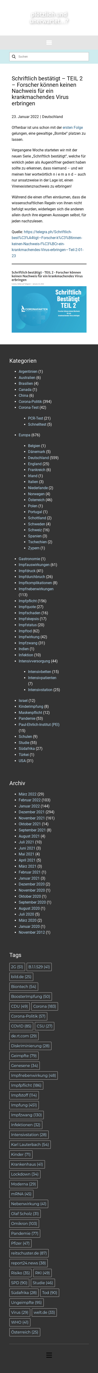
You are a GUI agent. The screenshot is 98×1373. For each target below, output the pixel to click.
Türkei (24, 754)
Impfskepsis (29, 619)
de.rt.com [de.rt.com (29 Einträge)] (24, 1036)
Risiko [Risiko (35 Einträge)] (20, 1273)
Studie (24, 742)
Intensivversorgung (34, 661)
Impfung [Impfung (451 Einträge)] (24, 1105)
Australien (27, 377)
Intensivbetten (39, 671)
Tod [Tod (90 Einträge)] (49, 1292)
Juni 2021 (27, 848)
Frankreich (36, 470)
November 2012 (32, 932)
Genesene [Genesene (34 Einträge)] (24, 1065)
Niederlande (38, 488)
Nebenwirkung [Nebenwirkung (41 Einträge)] (29, 1204)
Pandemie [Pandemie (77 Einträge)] (25, 1233)
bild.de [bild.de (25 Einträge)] (21, 977)
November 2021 (32, 818)
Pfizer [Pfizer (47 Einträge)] (20, 1243)
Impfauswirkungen (34, 565)
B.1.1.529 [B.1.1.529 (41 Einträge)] (39, 967)
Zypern (34, 548)
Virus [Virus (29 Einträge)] (20, 1312)
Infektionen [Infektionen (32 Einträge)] (25, 1125)
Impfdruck (27, 571)
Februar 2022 (30, 800)
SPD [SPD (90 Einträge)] (19, 1283)
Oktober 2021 (30, 824)
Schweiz (35, 530)
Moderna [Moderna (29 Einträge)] (23, 1184)
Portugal (35, 512)
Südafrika (27, 748)
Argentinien (28, 371)
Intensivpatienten (42, 678)
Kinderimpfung (31, 706)
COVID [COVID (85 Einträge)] (21, 1026)
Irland (32, 476)
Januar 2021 (29, 878)
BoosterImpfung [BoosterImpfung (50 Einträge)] (30, 996)
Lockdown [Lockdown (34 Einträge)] (25, 1174)
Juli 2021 (26, 842)
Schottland (37, 518)
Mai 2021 (26, 854)
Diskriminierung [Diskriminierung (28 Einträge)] (30, 1046)
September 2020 (32, 902)
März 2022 (27, 794)
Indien (24, 649)
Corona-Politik (30, 401)
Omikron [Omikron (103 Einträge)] (24, 1223)
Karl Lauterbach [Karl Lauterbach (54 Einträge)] (30, 1144)
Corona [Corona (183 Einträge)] (44, 1006)
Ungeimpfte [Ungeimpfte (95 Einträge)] (26, 1302)
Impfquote (27, 607)
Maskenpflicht (30, 712)
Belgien (34, 446)
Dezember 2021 (32, 812)
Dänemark (36, 451)
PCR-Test (35, 418)
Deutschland (52, 116)
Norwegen (36, 494)
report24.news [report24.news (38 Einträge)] (28, 1263)
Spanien (35, 536)
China (23, 395)
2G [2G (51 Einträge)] (17, 967)
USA (22, 761)
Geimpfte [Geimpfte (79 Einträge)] (24, 1056)
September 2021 (32, 830)
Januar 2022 (29, 806)
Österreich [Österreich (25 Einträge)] (24, 1332)
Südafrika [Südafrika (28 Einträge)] (24, 1292)
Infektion (26, 655)
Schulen (25, 736)
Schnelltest (37, 424)
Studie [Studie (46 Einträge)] (43, 1283)
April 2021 (27, 860)
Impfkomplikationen (35, 583)
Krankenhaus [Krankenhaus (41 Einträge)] (27, 1164)
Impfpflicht (28, 601)
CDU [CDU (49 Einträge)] (19, 1006)
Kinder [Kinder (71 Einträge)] (21, 1154)
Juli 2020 (26, 914)
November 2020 (32, 890)
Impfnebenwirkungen (36, 589)
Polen (32, 506)
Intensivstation (40, 690)
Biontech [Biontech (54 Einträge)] (23, 986)
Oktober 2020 (30, 896)
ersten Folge (73, 127)
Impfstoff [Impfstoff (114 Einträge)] (24, 1095)
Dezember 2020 (32, 884)
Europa (24, 435)
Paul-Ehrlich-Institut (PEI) (39, 724)
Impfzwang (28, 643)
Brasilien (26, 383)
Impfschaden (29, 613)
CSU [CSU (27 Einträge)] (44, 1026)
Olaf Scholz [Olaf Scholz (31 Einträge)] (25, 1214)
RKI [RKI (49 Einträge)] (42, 1273)
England (35, 464)
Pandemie (27, 718)
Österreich (36, 500)
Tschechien (37, 542)
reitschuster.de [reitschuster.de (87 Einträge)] (29, 1253)
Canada (25, 389)
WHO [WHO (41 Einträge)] (20, 1322)
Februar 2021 (30, 872)
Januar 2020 (29, 926)
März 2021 (27, 866)
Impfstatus (28, 625)
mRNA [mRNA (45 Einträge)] (21, 1194)
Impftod (25, 631)
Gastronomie (29, 559)
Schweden (36, 524)
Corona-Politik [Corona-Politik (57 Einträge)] (28, 1016)
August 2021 (29, 836)
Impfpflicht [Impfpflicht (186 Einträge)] (26, 1085)
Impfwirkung (29, 637)
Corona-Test (29, 407)
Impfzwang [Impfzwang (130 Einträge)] (26, 1115)
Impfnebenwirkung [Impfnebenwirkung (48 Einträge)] (33, 1075)
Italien (33, 482)
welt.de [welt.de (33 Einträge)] (44, 1312)
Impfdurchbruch (32, 576)
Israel (23, 700)
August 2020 (29, 908)
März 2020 (27, 920)
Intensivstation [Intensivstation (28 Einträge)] (29, 1135)
